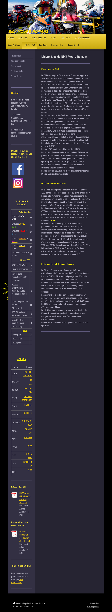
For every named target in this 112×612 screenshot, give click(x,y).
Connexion (94, 603)
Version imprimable (23, 603)
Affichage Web (93, 606)
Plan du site (40, 603)
